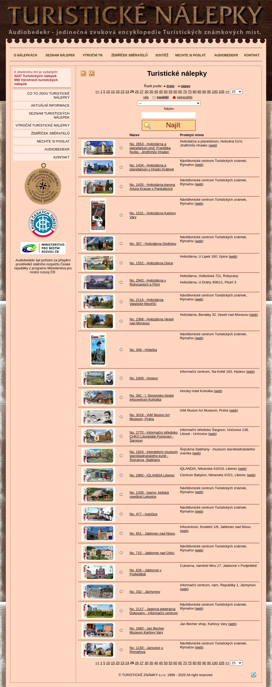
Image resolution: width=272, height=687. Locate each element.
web (213, 145)
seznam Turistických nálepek (49, 115)
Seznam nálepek (60, 55)
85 (199, 92)
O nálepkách (25, 55)
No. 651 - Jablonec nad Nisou (152, 533)
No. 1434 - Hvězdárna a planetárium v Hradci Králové (152, 167)
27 (141, 92)
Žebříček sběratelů (129, 55)
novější (160, 97)
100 (215, 92)
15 (113, 92)
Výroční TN (93, 55)
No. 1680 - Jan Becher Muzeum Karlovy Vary (147, 630)
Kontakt (252, 55)
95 (209, 92)
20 (118, 92)
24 (127, 92)
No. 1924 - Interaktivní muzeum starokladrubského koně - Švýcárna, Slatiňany (154, 456)
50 (166, 92)
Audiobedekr (226, 55)
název (185, 86)
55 (170, 92)
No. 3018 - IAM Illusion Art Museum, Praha (150, 417)
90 (204, 92)
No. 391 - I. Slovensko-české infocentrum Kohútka (152, 397)
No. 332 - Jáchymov (145, 592)
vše (145, 97)
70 (185, 92)
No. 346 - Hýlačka (143, 350)
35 (151, 92)
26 (137, 92)
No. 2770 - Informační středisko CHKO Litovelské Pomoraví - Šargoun (154, 436)
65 (180, 92)
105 (221, 92)
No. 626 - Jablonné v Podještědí (146, 572)
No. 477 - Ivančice (144, 514)
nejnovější (183, 97)
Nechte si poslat (190, 55)
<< (97, 92)
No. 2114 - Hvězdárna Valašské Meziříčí (146, 302)
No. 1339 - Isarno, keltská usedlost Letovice (149, 495)
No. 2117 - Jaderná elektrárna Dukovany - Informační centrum (154, 611)
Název (169, 109)
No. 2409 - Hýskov (144, 378)
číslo (171, 86)
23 (122, 92)
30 (146, 92)
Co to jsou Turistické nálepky (48, 95)
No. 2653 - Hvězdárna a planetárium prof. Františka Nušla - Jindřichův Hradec (150, 148)
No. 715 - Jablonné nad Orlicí (152, 553)
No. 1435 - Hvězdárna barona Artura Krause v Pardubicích (152, 187)
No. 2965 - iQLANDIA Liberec (152, 475)
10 (108, 92)
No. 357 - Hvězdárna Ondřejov (153, 244)
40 (156, 92)
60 (175, 92)
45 (161, 92)
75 (190, 92)
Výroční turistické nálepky (42, 125)
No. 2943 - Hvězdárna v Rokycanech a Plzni (148, 282)
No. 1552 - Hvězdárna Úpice (151, 263)
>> (227, 92)
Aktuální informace (50, 105)
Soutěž (161, 55)
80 (194, 92)
